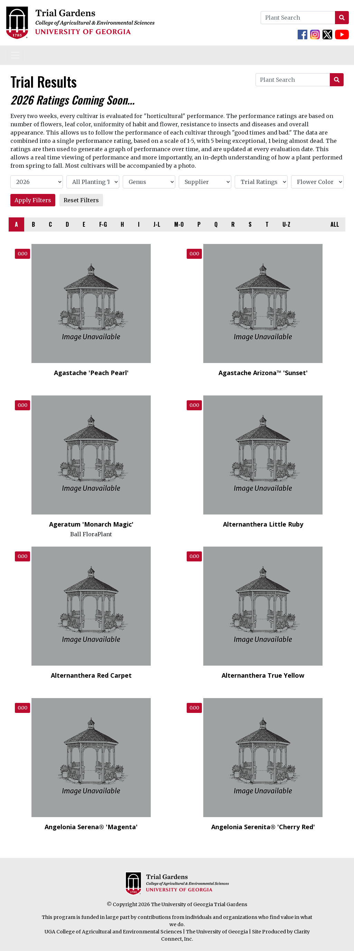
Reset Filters (81, 200)
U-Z (286, 224)
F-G (103, 224)
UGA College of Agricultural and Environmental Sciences (113, 932)
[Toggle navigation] (15, 55)
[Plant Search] (298, 17)
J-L (156, 224)
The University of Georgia (217, 932)
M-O (179, 224)
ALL (334, 224)
